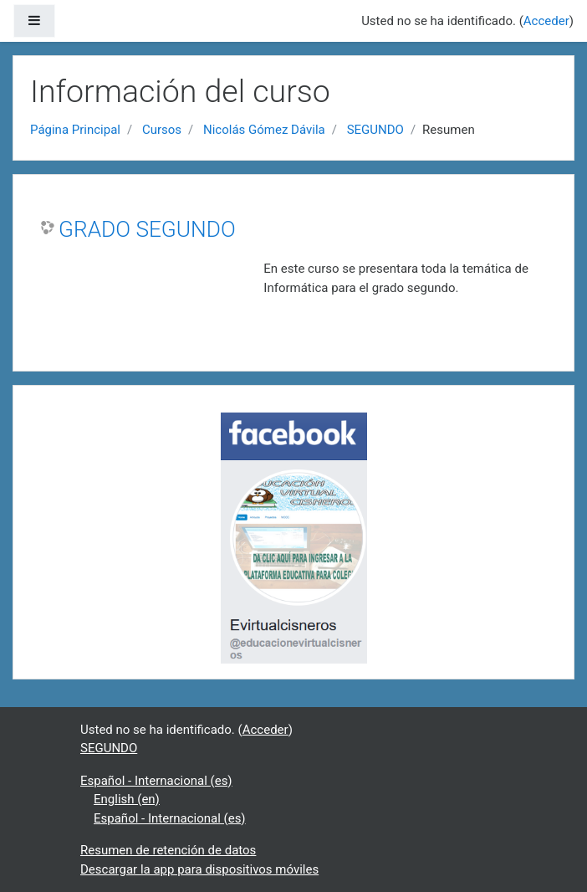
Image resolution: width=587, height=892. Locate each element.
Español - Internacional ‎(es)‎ (156, 780)
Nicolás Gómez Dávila (264, 129)
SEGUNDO (375, 129)
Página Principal (75, 129)
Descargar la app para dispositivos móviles (199, 869)
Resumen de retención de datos (168, 850)
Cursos (161, 129)
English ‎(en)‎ (127, 799)
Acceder (546, 20)
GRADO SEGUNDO (147, 229)
